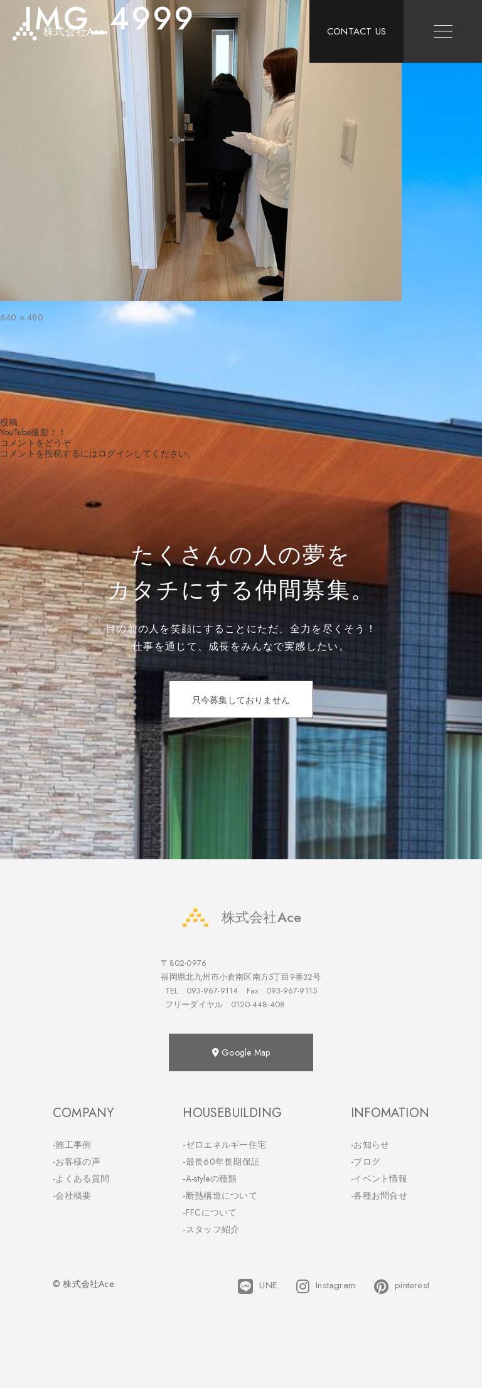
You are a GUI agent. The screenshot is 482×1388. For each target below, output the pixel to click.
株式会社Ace (241, 917)
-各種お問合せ (379, 1195)
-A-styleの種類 (210, 1178)
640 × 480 (21, 317)
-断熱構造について (220, 1195)
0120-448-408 (258, 1004)
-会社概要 (72, 1195)
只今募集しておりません (241, 700)
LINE (257, 1286)
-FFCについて (210, 1212)
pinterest (401, 1286)
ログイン (116, 453)
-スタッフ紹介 (211, 1229)
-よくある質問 (81, 1178)
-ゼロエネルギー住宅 (224, 1144)
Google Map (241, 1052)
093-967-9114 (212, 991)
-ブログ (365, 1161)
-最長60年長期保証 (221, 1161)
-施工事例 (72, 1144)
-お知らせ (370, 1144)
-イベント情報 (379, 1178)
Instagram (325, 1286)
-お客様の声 (76, 1161)
